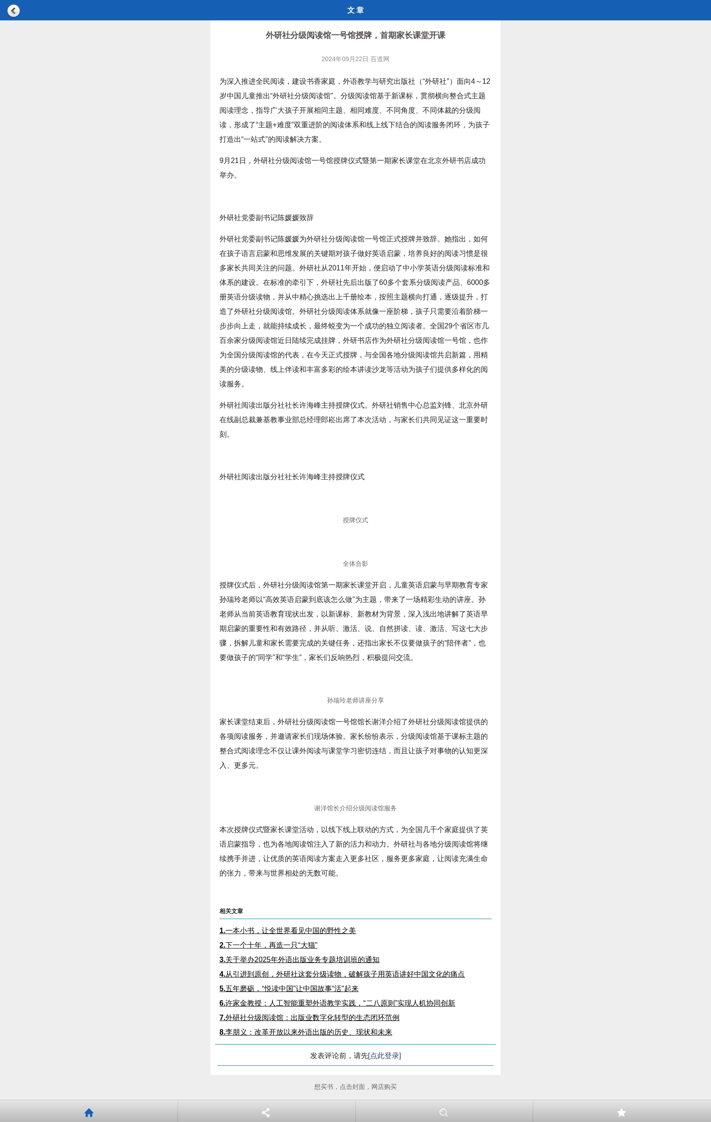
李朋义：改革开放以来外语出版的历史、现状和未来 (305, 1032)
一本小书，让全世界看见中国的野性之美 (287, 930)
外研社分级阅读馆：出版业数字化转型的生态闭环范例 (309, 1017)
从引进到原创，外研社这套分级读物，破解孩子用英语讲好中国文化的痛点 (342, 974)
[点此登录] (384, 1055)
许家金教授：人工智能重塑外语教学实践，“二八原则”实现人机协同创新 (337, 1003)
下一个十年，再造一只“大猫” (268, 945)
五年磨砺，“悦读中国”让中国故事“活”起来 (289, 988)
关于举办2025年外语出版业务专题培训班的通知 (299, 959)
